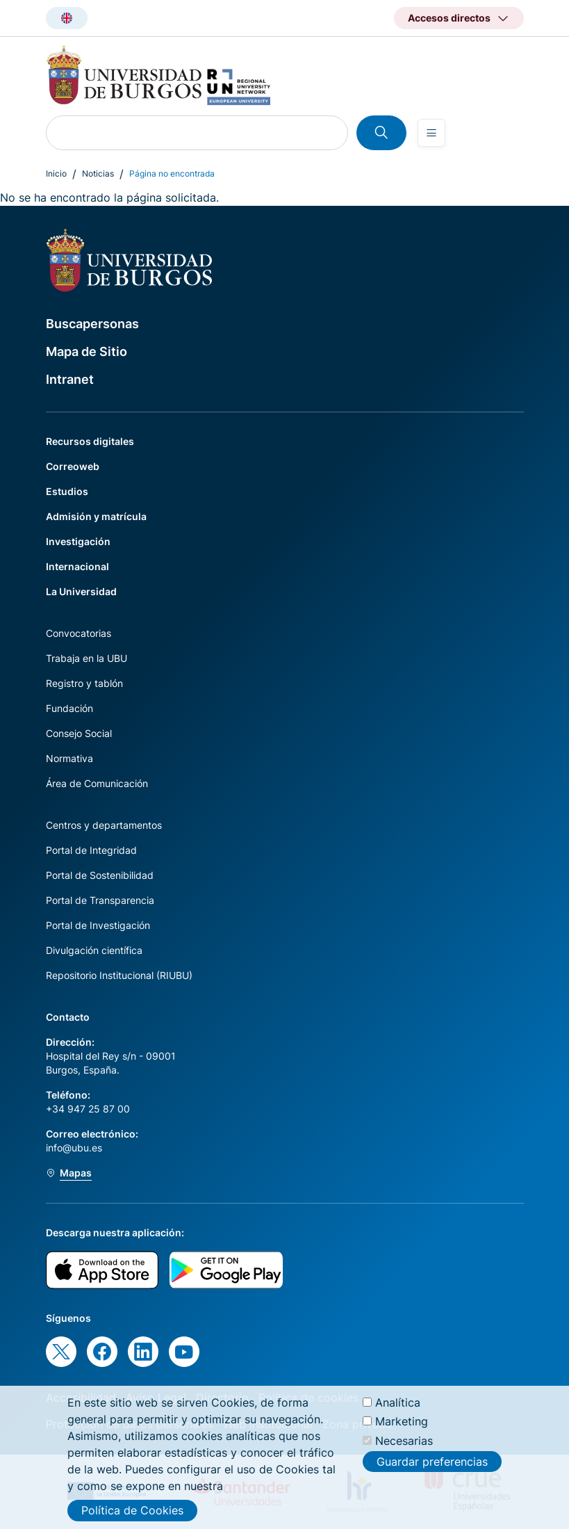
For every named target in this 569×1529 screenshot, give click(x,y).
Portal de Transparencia (100, 900)
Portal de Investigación (98, 925)
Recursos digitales (90, 441)
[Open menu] (431, 133)
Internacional (77, 566)
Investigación (78, 541)
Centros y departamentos (104, 825)
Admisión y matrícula (96, 516)
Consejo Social (79, 733)
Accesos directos (449, 18)
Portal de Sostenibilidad (100, 875)
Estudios (67, 491)
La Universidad (81, 591)
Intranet (70, 379)
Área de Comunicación (97, 783)
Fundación (69, 708)
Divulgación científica (94, 950)
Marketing (401, 1428)
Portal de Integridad (91, 850)
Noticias (98, 173)
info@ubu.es (74, 1148)
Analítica (397, 1409)
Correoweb (72, 466)
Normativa (69, 758)
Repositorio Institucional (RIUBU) (119, 975)
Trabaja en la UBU (86, 658)
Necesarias (404, 1447)
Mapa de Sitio (86, 351)
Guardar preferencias (432, 1468)
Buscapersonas (92, 323)
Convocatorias (78, 633)
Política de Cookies (132, 1517)
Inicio (56, 173)
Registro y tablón (84, 683)
